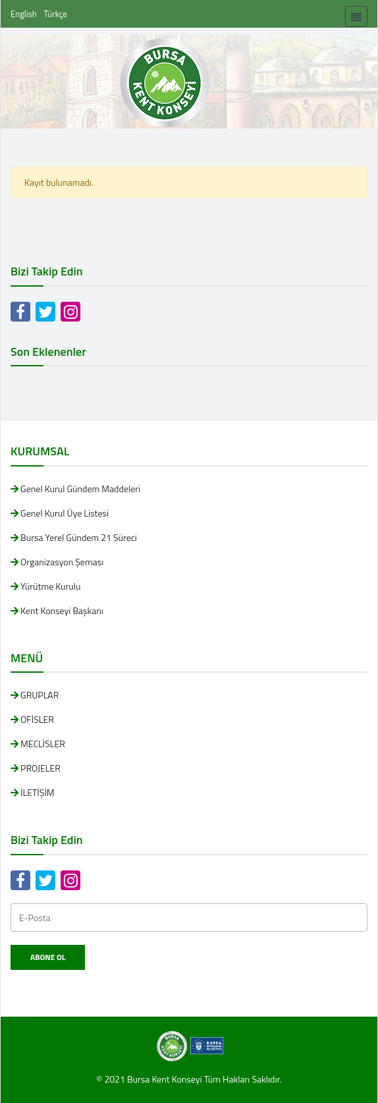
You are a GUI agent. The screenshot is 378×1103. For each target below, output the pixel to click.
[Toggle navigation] (356, 16)
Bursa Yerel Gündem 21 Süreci (78, 537)
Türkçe (55, 13)
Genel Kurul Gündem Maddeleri (80, 488)
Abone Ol (47, 957)
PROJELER (40, 768)
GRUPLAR (39, 695)
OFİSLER (37, 719)
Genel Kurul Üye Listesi (64, 513)
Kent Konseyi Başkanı (61, 610)
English (24, 13)
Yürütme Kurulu (50, 586)
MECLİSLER (42, 743)
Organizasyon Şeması (61, 562)
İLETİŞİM (37, 792)
